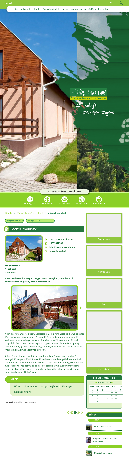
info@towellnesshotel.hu (62, 247)
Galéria (92, 9)
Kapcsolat (103, 9)
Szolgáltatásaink (51, 9)
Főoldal (8, 3)
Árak (65, 9)
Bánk (40, 213)
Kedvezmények (78, 9)
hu (110, 3)
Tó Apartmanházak (56, 213)
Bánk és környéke (25, 213)
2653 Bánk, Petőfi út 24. (61, 239)
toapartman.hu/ (57, 251)
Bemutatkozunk (22, 9)
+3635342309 (56, 243)
